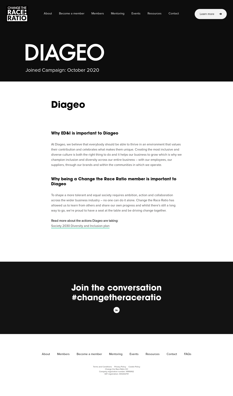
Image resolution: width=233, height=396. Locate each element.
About (48, 13)
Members (97, 13)
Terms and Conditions (102, 367)
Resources (154, 13)
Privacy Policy (120, 367)
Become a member (71, 13)
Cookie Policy (134, 367)
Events (135, 13)
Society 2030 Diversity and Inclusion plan (80, 226)
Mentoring (117, 13)
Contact (174, 13)
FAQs (187, 354)
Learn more (207, 14)
